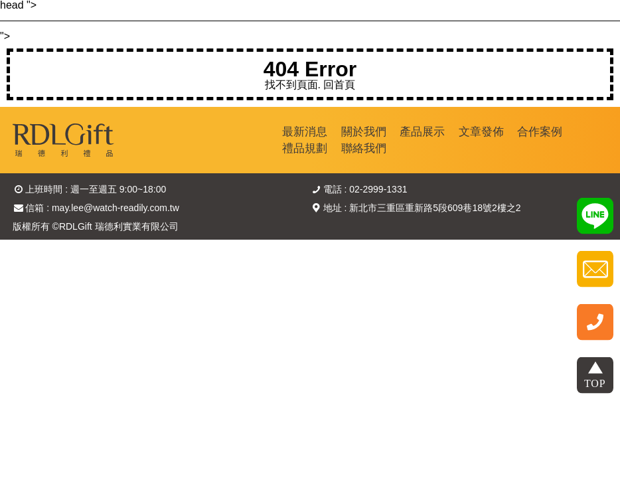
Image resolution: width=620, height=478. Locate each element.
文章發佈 (481, 131)
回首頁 (339, 84)
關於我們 (363, 131)
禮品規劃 (304, 148)
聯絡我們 (363, 148)
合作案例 (539, 131)
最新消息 (304, 131)
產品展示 (422, 131)
